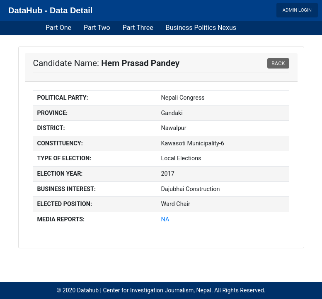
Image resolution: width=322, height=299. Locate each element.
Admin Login (297, 10)
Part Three (138, 28)
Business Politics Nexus (201, 28)
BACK (278, 63)
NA (165, 219)
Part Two (97, 28)
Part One (58, 28)
